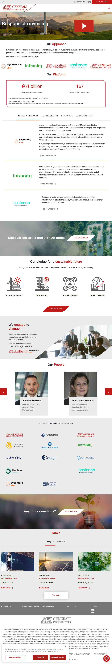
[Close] (65, 646)
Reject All (40, 657)
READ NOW (7, 588)
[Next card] (108, 392)
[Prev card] (3, 392)
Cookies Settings (15, 657)
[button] (80, 2)
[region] (35, 653)
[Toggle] (109, 8)
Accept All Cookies (57, 657)
